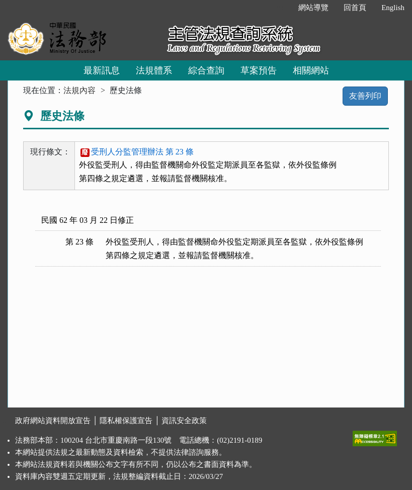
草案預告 (258, 70)
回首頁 (355, 8)
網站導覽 (313, 8)
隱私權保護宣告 (126, 421)
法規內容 (79, 90)
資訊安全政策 (184, 421)
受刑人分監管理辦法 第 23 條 (137, 151)
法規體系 (154, 70)
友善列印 (365, 96)
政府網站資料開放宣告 (53, 421)
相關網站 (311, 70)
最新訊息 (102, 70)
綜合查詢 (206, 70)
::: (280, 8)
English (392, 8)
